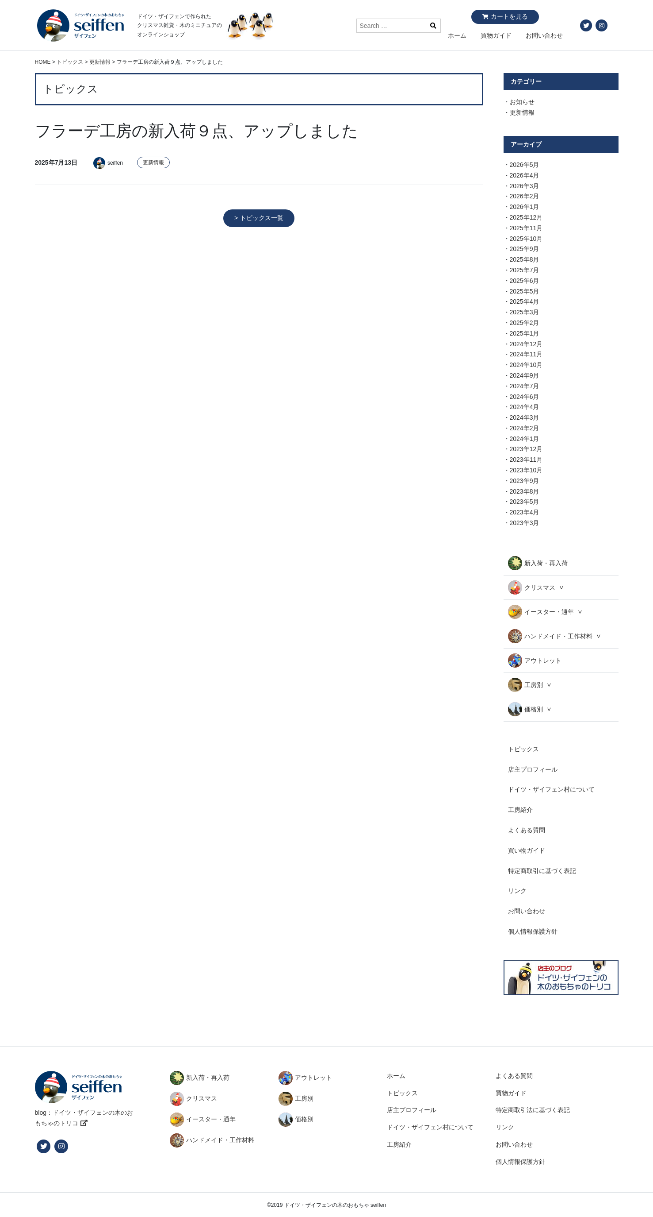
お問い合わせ (544, 35)
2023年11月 (526, 459)
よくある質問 (526, 830)
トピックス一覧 (261, 217)
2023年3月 (524, 522)
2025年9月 (524, 248)
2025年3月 (524, 312)
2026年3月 (524, 185)
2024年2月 (524, 428)
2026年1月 (524, 206)
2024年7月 (524, 386)
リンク (517, 890)
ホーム (457, 35)
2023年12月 (526, 448)
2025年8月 (524, 259)
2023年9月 (524, 480)
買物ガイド (496, 35)
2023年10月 (526, 470)
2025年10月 (526, 238)
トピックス (523, 749)
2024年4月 (524, 406)
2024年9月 (524, 375)
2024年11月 (526, 354)
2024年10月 (526, 364)
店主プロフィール (533, 769)
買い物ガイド (526, 850)
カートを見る (509, 16)
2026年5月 (524, 164)
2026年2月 (524, 196)
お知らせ (522, 101)
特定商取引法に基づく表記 (533, 1109)
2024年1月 (524, 438)
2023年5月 (524, 501)
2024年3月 (524, 417)
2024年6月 (524, 396)
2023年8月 (524, 491)
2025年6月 (524, 280)
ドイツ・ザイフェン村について (551, 789)
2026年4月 (524, 175)
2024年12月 (526, 344)
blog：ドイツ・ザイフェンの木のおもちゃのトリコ (84, 1118)
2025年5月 (524, 291)
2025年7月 (524, 270)
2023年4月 (524, 512)
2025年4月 (524, 301)
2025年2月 (524, 322)
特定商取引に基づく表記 (542, 870)
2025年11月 (526, 228)
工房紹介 (520, 809)
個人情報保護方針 (533, 931)
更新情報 (153, 162)
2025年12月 (526, 217)
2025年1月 (524, 333)
